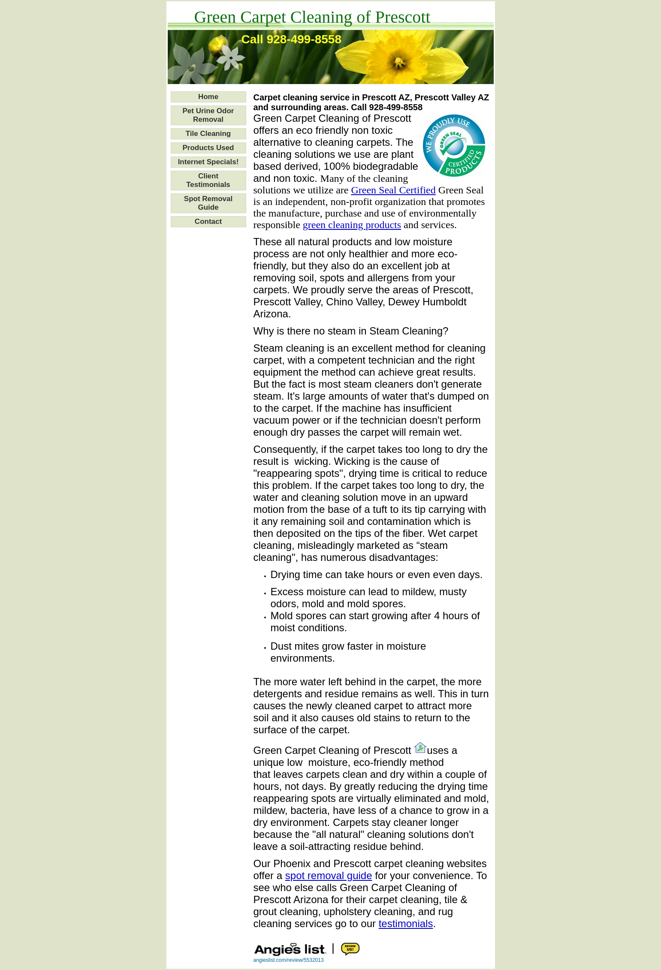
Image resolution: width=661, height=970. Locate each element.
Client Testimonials (208, 180)
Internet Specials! (208, 162)
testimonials (406, 923)
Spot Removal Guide (208, 203)
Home (208, 97)
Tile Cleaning (208, 134)
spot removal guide (328, 875)
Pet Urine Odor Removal (208, 115)
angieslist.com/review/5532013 (289, 960)
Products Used (208, 148)
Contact (208, 221)
